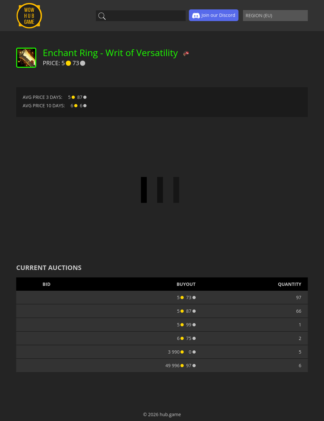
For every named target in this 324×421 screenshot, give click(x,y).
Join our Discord (213, 15)
